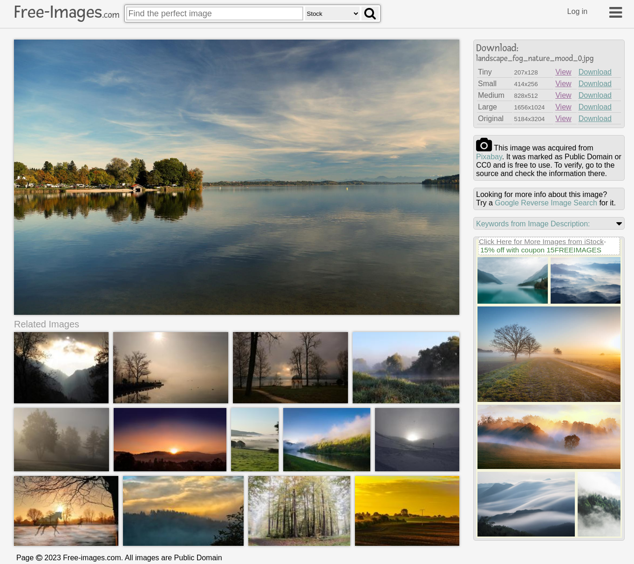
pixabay (489, 157)
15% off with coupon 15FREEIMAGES (540, 250)
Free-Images (66, 12)
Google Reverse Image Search (546, 203)
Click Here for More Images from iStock (541, 241)
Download (595, 72)
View (563, 72)
